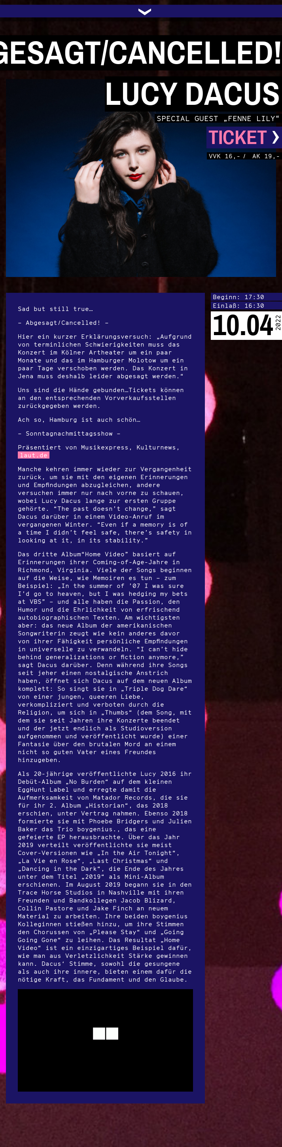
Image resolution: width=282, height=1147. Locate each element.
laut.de (33, 455)
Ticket (244, 137)
